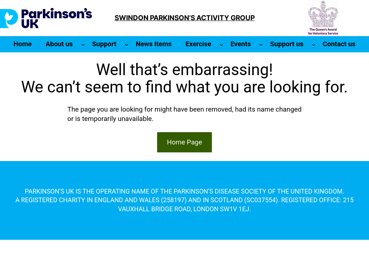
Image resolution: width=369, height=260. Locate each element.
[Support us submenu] (314, 44)
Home (23, 44)
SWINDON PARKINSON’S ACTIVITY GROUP (185, 18)
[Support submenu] (127, 44)
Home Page (184, 142)
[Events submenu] (261, 44)
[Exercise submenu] (221, 44)
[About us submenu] (83, 44)
